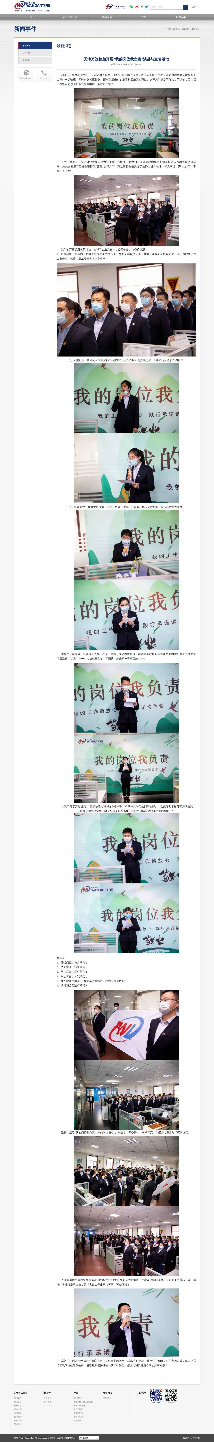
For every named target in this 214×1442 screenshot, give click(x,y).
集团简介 (18, 1398)
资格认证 (18, 1409)
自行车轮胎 (78, 1409)
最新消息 (195, 29)
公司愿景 (18, 1413)
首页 (32, 17)
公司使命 (18, 1417)
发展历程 (18, 1402)
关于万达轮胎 (69, 17)
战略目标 (18, 1424)
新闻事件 (107, 17)
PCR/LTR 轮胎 (80, 1405)
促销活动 (26, 60)
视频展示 (18, 1405)
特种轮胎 (77, 1398)
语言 (195, 7)
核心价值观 (18, 1420)
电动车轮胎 (78, 1417)
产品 (143, 17)
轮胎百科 (77, 1420)
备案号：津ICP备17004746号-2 (62, 1438)
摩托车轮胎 (78, 1413)
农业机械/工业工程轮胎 (83, 1402)
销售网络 (181, 17)
